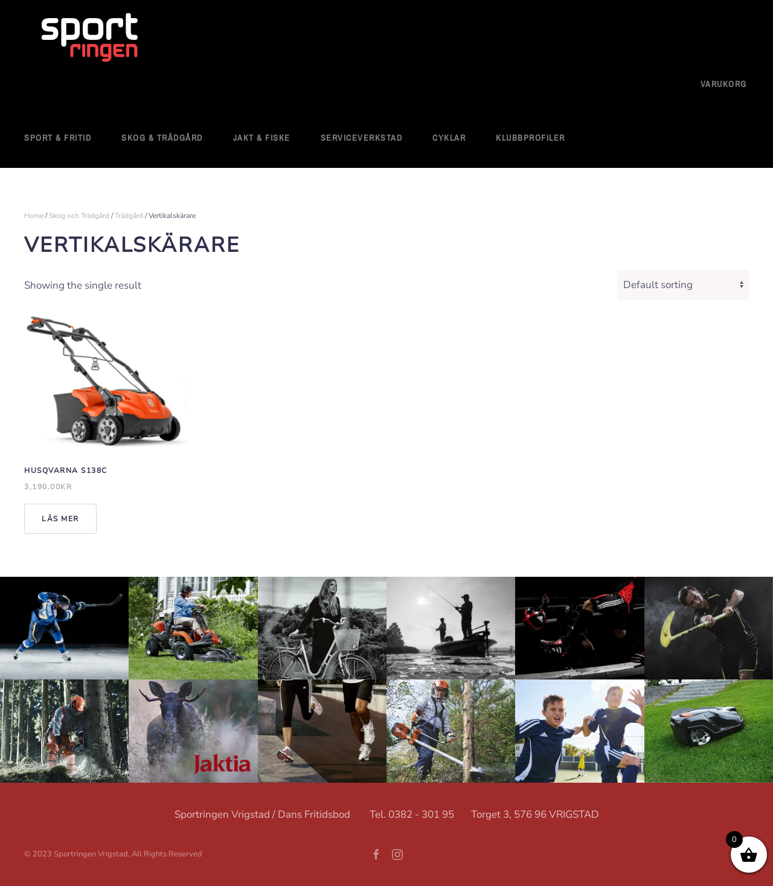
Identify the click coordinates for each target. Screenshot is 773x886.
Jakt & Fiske (261, 137)
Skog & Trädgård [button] (162, 137)
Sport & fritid (57, 137)
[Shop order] (683, 285)
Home (33, 215)
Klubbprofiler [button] (530, 137)
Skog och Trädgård (79, 215)
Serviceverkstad (362, 137)
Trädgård (129, 215)
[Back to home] (90, 38)
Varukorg (724, 84)
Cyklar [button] (449, 137)
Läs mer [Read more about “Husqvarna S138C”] (60, 519)
